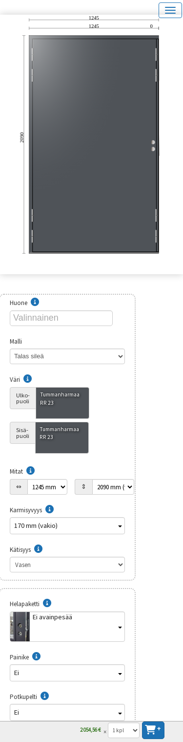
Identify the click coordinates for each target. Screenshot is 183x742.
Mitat (22, 471)
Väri (21, 379)
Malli (22, 341)
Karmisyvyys (32, 510)
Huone (24, 303)
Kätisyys (26, 550)
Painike (25, 657)
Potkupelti (29, 697)
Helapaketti (30, 604)
